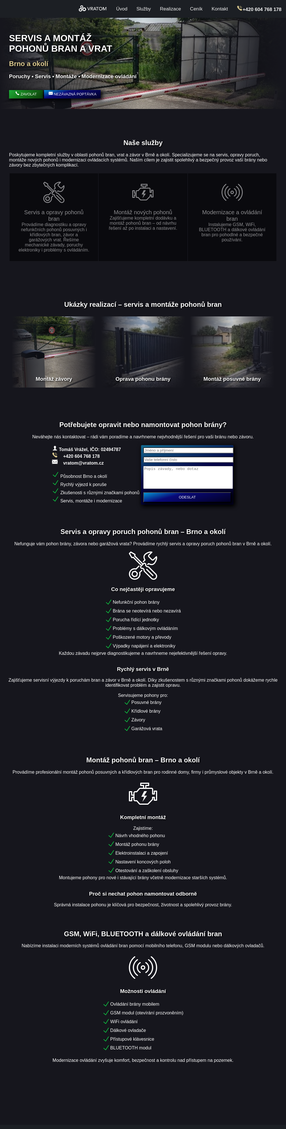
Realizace (170, 9)
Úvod (121, 9)
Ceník (196, 9)
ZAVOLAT (26, 94)
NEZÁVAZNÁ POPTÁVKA (72, 93)
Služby (143, 9)
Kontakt (220, 9)
